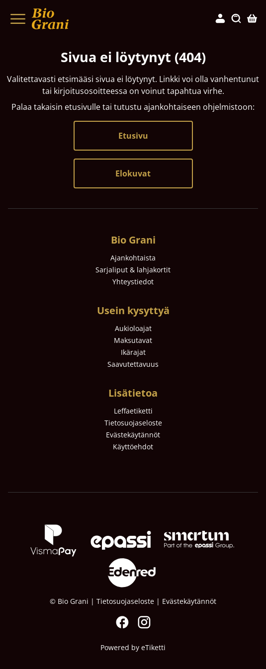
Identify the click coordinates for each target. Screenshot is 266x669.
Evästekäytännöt (133, 434)
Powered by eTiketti (133, 647)
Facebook (122, 622)
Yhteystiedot (133, 281)
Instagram (144, 622)
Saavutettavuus (133, 364)
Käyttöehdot (133, 446)
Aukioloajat (133, 328)
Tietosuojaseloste (133, 422)
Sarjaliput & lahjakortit (133, 269)
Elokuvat (133, 173)
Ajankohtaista (133, 257)
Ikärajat (133, 352)
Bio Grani (133, 240)
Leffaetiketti (133, 411)
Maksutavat (133, 340)
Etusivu (133, 135)
